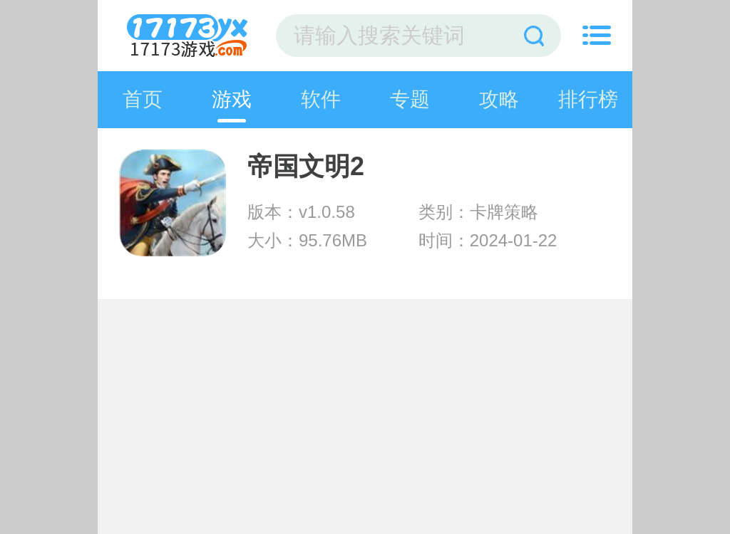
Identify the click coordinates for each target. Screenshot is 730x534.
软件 (321, 99)
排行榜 (588, 99)
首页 (143, 99)
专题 (410, 99)
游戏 (232, 99)
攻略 (499, 99)
